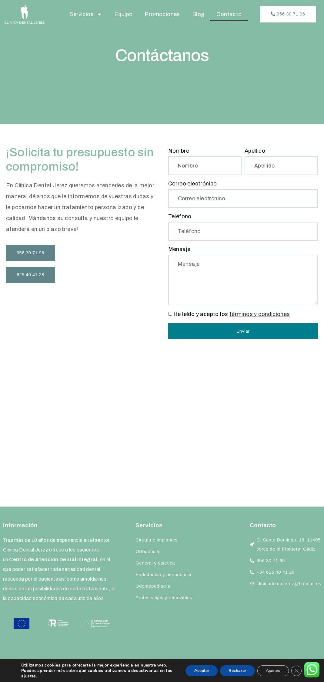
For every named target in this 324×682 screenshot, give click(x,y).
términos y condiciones (259, 316)
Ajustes (272, 671)
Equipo (123, 14)
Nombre (178, 151)
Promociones (162, 14)
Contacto (229, 14)
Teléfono (180, 217)
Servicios (85, 14)
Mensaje (179, 250)
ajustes (36, 676)
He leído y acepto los (231, 316)
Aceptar (197, 671)
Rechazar (235, 671)
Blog (198, 14)
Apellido (255, 151)
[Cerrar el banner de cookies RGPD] (296, 670)
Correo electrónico (192, 184)
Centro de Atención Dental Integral (53, 561)
